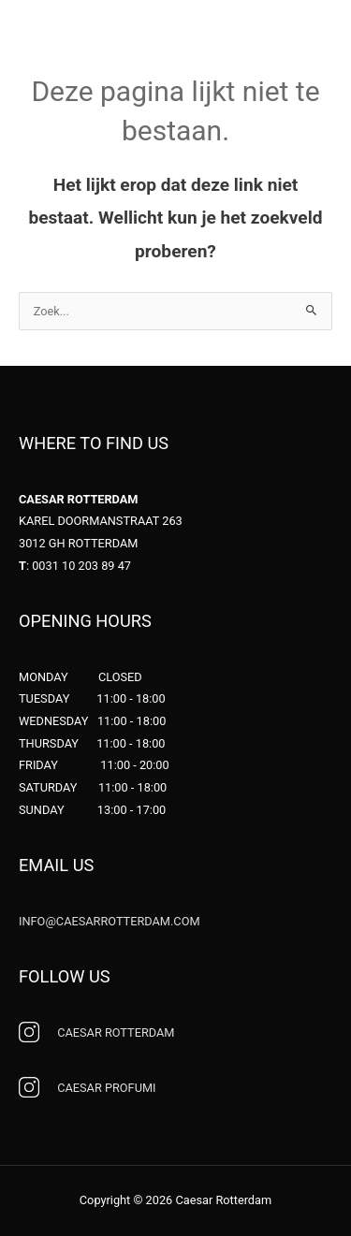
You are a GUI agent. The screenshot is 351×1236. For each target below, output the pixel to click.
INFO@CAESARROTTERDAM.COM (109, 921)
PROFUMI (106, 1088)
